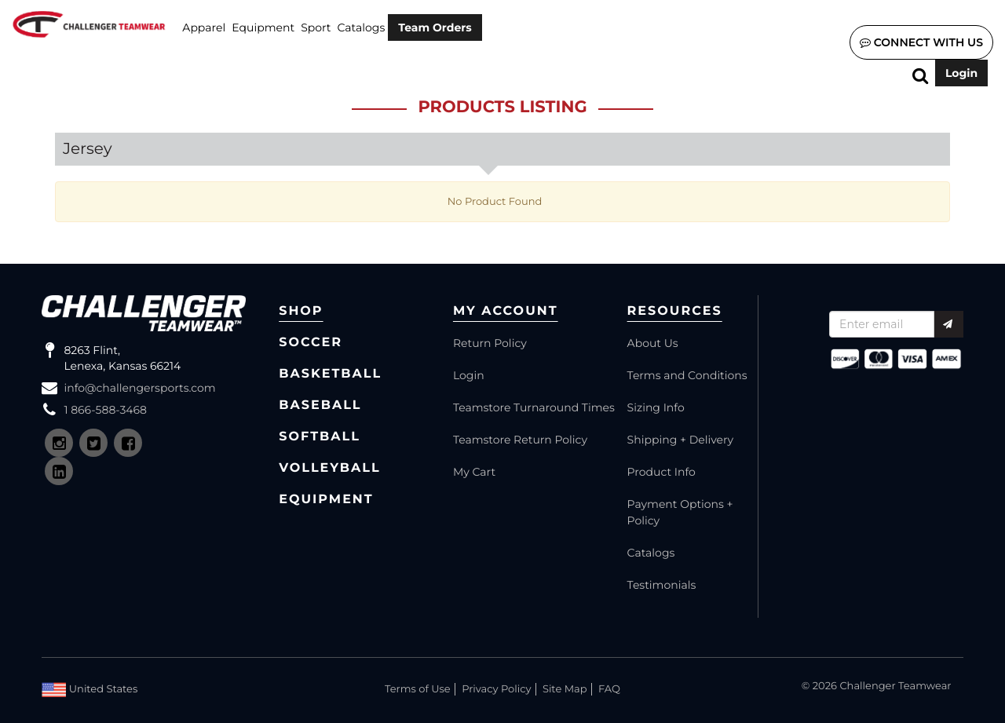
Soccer (310, 342)
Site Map (565, 689)
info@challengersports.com (139, 388)
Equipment (263, 27)
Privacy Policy (496, 689)
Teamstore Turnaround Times (534, 407)
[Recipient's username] (881, 324)
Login (961, 73)
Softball (319, 436)
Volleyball (330, 468)
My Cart (474, 472)
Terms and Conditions (687, 375)
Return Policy (490, 343)
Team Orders (435, 27)
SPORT (316, 27)
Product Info (661, 472)
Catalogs (362, 27)
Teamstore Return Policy (520, 440)
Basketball (330, 374)
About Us (652, 343)
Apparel (203, 27)
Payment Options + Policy (680, 512)
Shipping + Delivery (680, 440)
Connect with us (921, 42)
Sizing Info (656, 407)
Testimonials (661, 585)
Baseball (320, 405)
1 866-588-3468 (105, 410)
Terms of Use (418, 689)
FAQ (609, 689)
